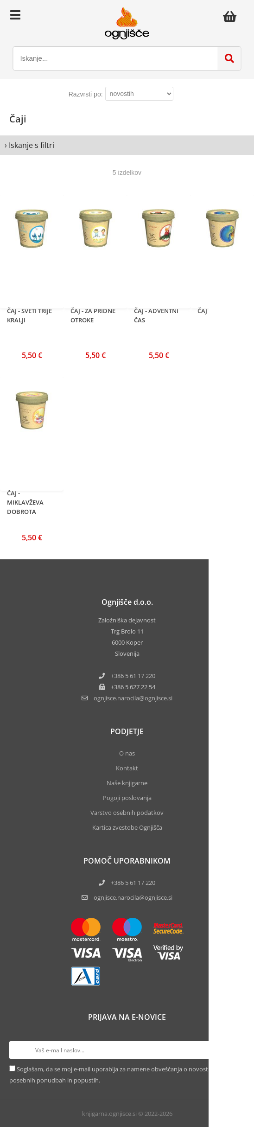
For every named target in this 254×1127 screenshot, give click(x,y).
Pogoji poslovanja (127, 798)
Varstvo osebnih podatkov (127, 812)
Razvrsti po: (86, 94)
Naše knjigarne (127, 783)
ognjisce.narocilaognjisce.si (133, 698)
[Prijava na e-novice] (236, 1050)
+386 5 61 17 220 (133, 676)
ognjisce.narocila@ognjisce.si (133, 897)
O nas (127, 753)
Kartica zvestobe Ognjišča (127, 827)
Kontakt (127, 768)
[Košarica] (232, 16)
